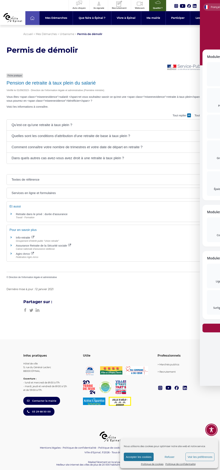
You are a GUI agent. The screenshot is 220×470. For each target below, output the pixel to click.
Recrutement (167, 371)
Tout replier (182, 115)
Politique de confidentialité (180, 464)
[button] (110, 125)
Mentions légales (50, 447)
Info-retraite (25, 237)
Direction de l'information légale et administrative (33, 277)
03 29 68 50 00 (39, 411)
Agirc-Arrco (25, 253)
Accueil (28, 34)
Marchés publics (169, 364)
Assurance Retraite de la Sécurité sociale (43, 245)
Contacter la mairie (41, 400)
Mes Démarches (46, 34)
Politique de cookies (152, 464)
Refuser (170, 456)
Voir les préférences (200, 456)
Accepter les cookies (139, 456)
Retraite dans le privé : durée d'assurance (41, 214)
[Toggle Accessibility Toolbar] (211, 430)
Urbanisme (67, 34)
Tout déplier (203, 115)
